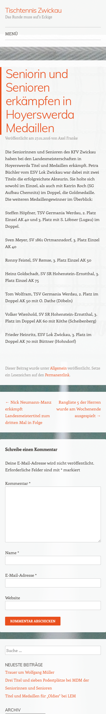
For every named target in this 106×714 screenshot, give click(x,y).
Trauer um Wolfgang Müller (29, 672)
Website (12, 597)
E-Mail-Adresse (20, 575)
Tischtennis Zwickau (33, 10)
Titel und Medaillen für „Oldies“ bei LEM (40, 695)
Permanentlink (57, 374)
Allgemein (58, 368)
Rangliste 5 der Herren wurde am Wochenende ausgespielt (79, 408)
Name (12, 552)
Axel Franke (68, 138)
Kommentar (18, 483)
